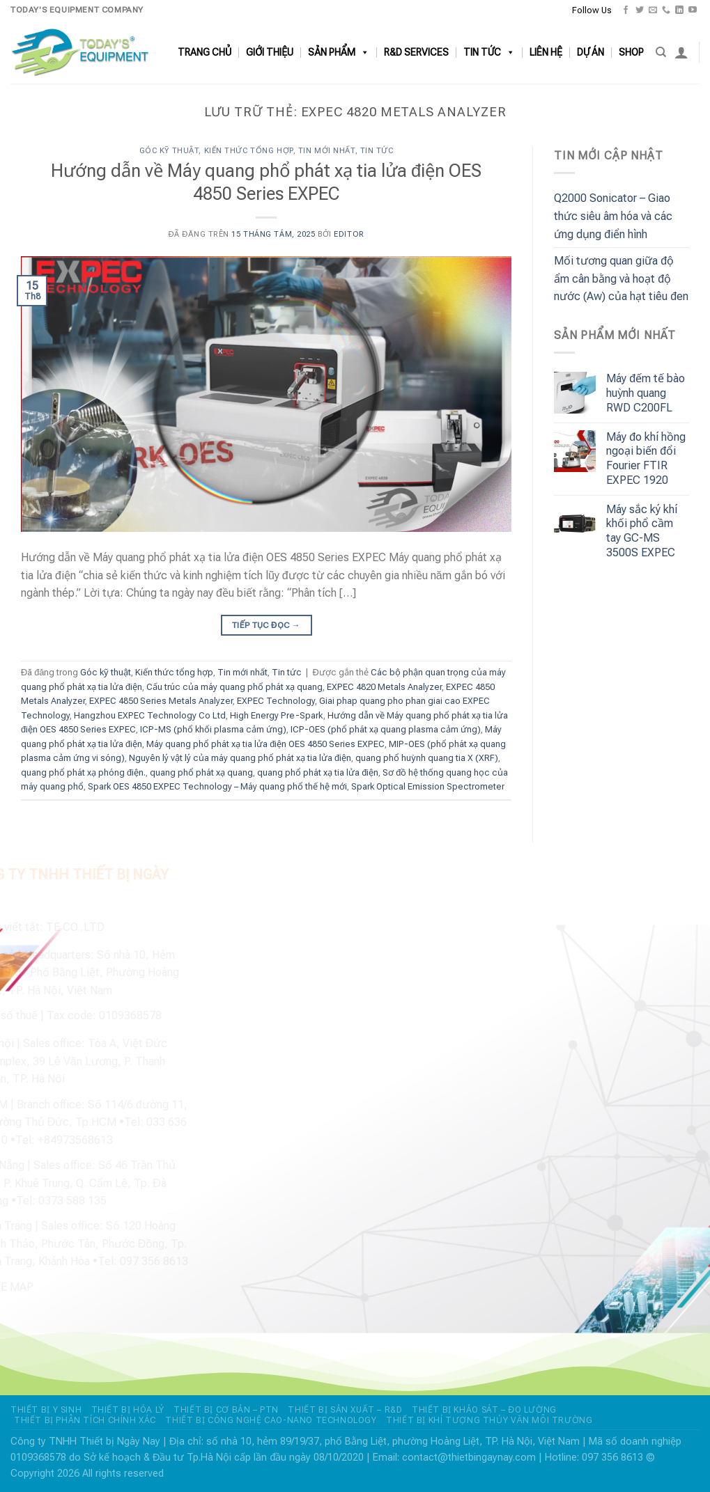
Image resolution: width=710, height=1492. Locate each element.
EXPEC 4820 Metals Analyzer (384, 687)
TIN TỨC (489, 52)
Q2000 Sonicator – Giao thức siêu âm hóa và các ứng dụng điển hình (613, 215)
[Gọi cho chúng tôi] (666, 10)
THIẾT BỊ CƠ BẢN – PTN (226, 1410)
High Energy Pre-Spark (276, 715)
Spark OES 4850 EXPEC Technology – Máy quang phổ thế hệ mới (217, 786)
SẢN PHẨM (338, 52)
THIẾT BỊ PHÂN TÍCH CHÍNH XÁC (85, 1420)
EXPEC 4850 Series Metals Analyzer (161, 701)
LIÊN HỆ (546, 52)
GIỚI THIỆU (269, 52)
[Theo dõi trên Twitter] (639, 10)
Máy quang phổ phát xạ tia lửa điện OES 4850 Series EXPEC (265, 744)
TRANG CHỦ (204, 52)
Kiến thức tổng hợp (248, 150)
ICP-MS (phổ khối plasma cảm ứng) (213, 729)
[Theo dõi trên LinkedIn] (679, 10)
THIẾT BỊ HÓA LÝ (127, 1410)
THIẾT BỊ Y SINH (46, 1410)
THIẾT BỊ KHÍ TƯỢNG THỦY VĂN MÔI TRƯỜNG (489, 1420)
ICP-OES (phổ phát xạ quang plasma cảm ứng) (386, 729)
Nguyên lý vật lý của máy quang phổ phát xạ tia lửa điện (240, 758)
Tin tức (377, 150)
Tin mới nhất (326, 150)
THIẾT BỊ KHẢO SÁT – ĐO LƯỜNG (484, 1410)
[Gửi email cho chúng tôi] (653, 10)
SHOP (631, 52)
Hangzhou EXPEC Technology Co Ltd (150, 715)
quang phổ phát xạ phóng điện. (83, 772)
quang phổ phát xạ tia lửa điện (317, 772)
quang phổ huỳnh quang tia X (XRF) (426, 758)
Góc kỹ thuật (169, 150)
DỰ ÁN (590, 52)
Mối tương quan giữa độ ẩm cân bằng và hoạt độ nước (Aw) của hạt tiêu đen (621, 278)
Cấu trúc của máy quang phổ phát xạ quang (234, 687)
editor (349, 234)
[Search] (661, 52)
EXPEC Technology (276, 701)
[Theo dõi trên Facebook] (626, 10)
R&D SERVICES (416, 52)
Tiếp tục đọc (266, 625)
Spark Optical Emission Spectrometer (427, 786)
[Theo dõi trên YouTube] (692, 10)
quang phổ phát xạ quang (201, 772)
